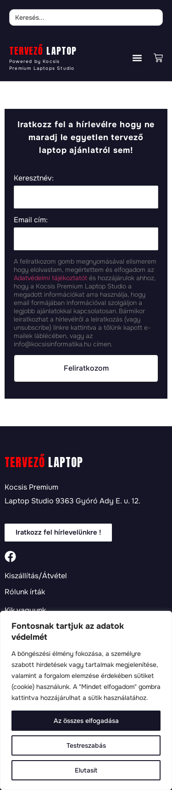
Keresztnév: (34, 178)
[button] (136, 58)
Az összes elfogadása (86, 721)
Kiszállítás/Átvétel (36, 576)
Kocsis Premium (31, 487)
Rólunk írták (25, 592)
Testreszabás (86, 745)
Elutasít (86, 770)
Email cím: (31, 220)
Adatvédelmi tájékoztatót (50, 278)
